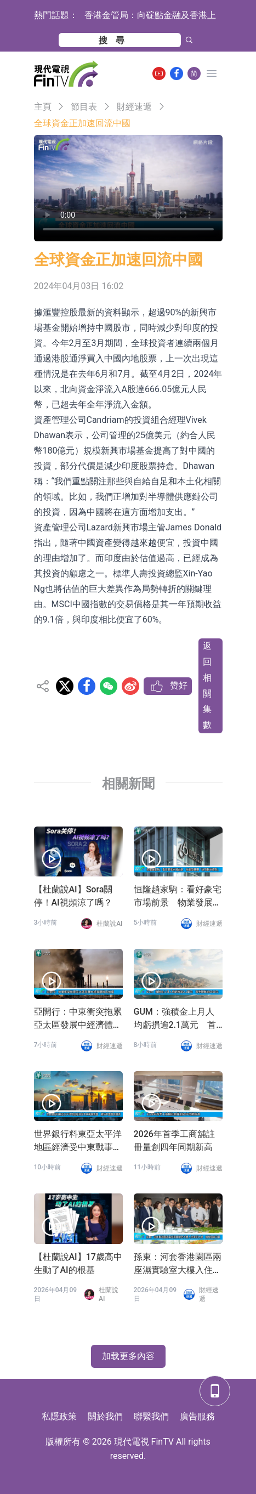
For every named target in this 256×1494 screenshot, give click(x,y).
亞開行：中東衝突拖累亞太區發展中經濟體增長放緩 (78, 1019)
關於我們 (105, 1416)
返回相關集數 (207, 685)
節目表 (84, 106)
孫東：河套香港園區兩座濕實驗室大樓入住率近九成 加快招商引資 (177, 1264)
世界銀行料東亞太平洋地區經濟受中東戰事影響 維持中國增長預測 (78, 1141)
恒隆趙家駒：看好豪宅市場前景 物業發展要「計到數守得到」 (177, 896)
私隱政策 (59, 1416)
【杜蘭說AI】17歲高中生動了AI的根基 (78, 1263)
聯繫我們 (151, 1416)
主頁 (43, 106)
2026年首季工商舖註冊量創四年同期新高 (174, 1140)
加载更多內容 (128, 1356)
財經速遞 (134, 106)
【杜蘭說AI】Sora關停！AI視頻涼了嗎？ (73, 896)
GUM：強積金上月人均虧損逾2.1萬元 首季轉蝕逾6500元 (175, 1019)
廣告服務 (197, 1416)
